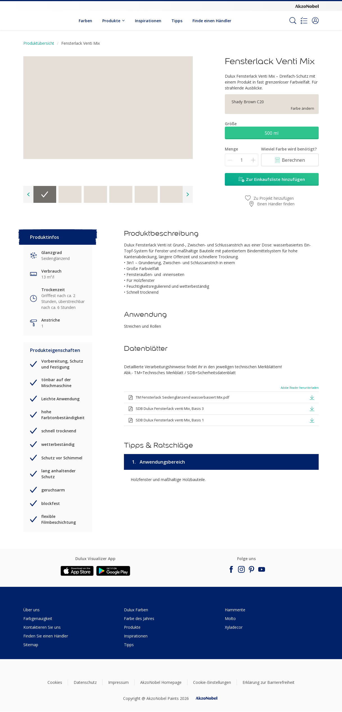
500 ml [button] (271, 133)
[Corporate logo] (307, 6)
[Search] (292, 20)
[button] (315, 20)
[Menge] (241, 160)
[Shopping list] (304, 20)
